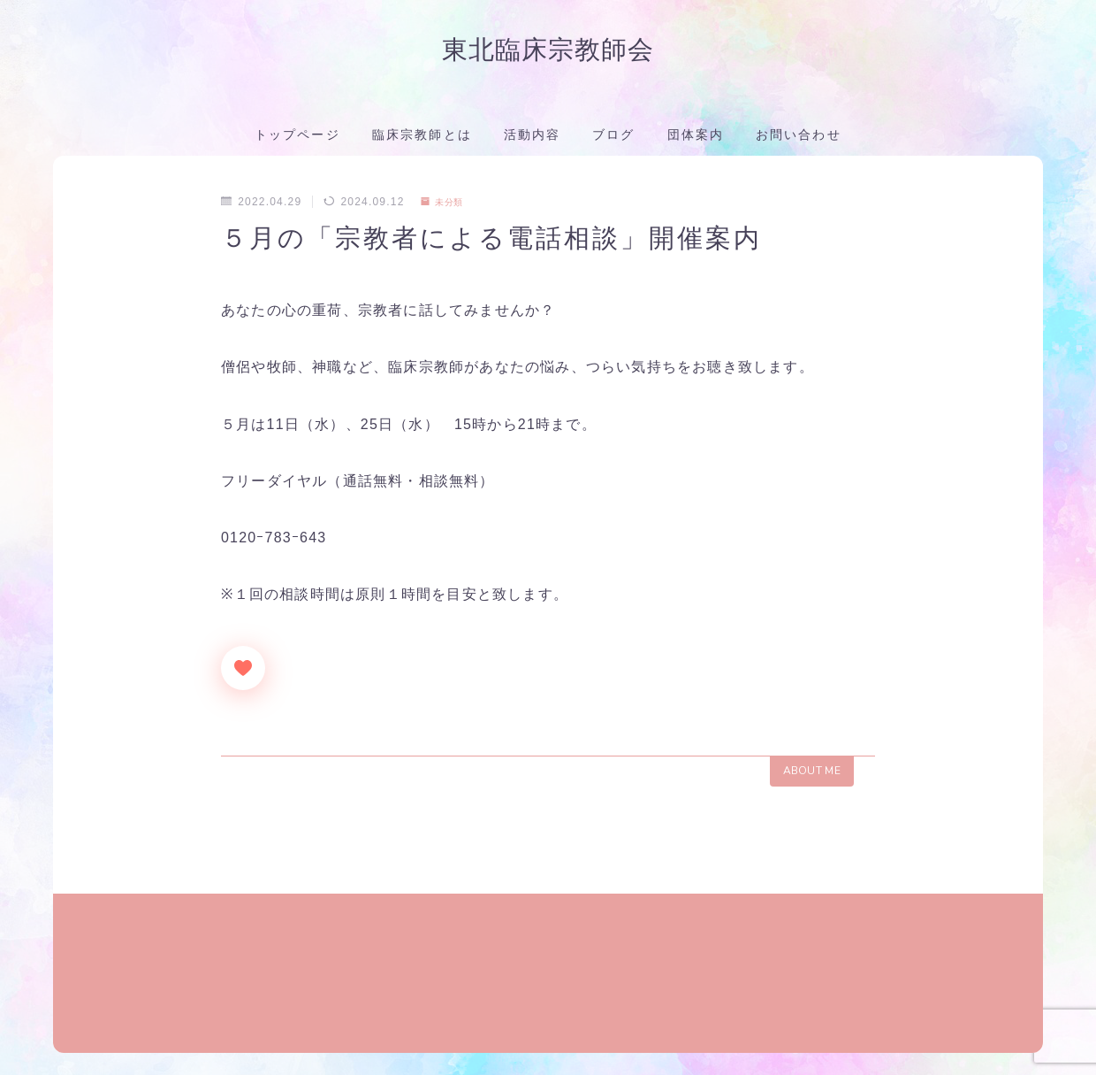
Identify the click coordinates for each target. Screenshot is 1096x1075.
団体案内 (695, 139)
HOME (73, 995)
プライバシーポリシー (191, 1048)
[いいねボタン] (243, 672)
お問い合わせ (798, 139)
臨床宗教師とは (422, 139)
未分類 (446, 206)
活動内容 (532, 139)
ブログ (613, 139)
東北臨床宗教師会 (548, 52)
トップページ (297, 139)
